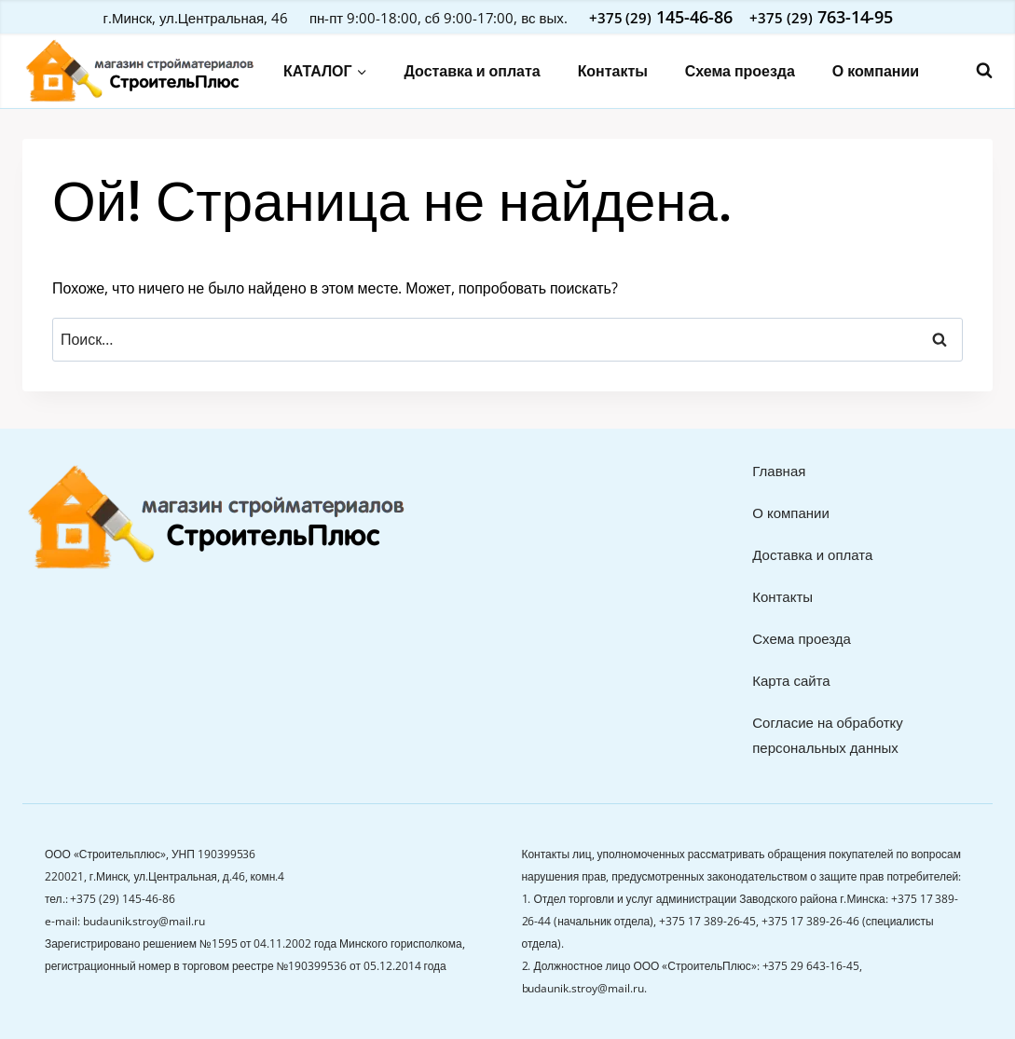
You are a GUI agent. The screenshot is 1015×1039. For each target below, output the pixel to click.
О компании (875, 71)
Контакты (613, 71)
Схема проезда (740, 71)
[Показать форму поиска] (975, 70)
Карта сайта (791, 680)
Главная (778, 470)
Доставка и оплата (473, 71)
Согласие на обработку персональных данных (827, 735)
